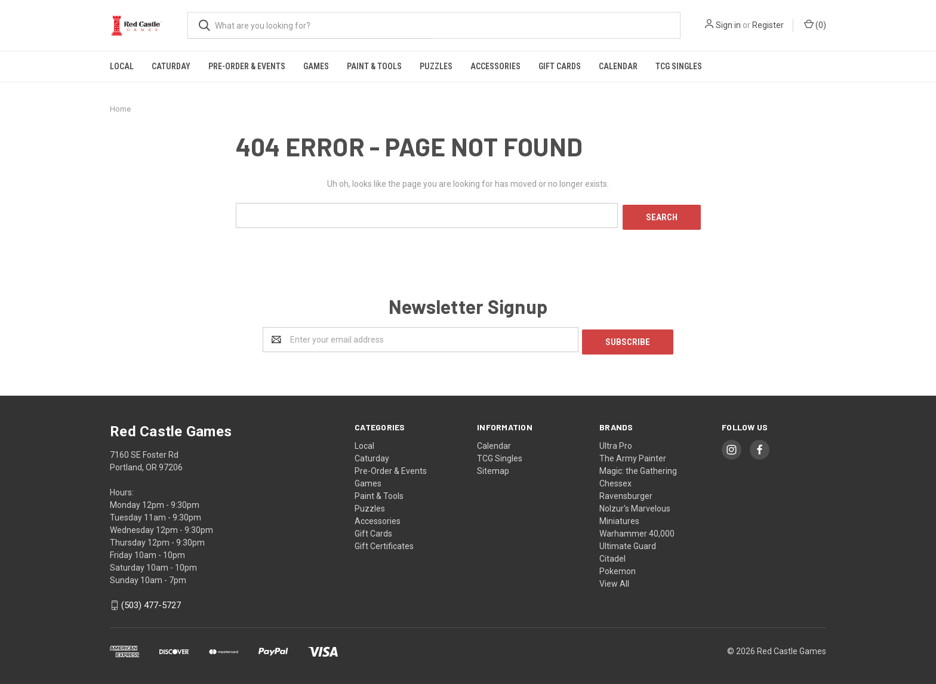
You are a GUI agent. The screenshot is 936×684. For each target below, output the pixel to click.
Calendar (618, 66)
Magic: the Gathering (638, 466)
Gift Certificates (384, 541)
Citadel (612, 554)
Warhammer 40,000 (637, 529)
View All (614, 579)
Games (316, 66)
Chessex (615, 478)
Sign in (728, 25)
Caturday (171, 66)
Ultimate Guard (627, 541)
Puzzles (436, 66)
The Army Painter (632, 453)
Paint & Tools (374, 66)
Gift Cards (559, 66)
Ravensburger (625, 491)
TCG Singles (678, 66)
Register (768, 25)
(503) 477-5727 (151, 601)
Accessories (495, 66)
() (815, 24)
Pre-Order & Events (246, 66)
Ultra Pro (615, 441)
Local (122, 66)
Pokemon (617, 566)
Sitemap (493, 466)
